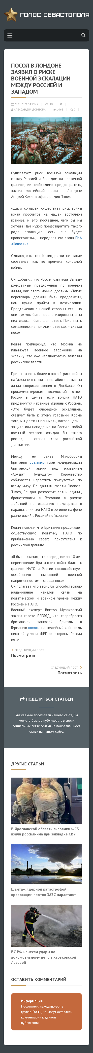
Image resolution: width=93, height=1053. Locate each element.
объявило (37, 462)
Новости (55, 104)
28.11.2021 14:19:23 (24, 104)
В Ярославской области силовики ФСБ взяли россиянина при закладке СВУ (45, 831)
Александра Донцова (28, 109)
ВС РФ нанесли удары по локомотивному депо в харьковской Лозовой (43, 957)
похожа (34, 627)
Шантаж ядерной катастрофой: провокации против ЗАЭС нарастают (43, 892)
